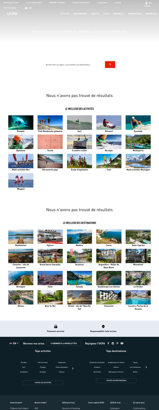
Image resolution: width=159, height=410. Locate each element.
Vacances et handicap (71, 408)
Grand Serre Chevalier (97, 362)
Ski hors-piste (43, 362)
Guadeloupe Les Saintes (116, 362)
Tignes (135, 362)
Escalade (43, 372)
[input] (74, 64)
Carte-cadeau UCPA (96, 402)
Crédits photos (139, 408)
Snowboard (24, 372)
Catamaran (62, 362)
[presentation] (72, 368)
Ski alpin (24, 362)
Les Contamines (135, 367)
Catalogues (115, 408)
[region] (79, 43)
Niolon (135, 372)
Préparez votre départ (19, 408)
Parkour (62, 372)
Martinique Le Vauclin (116, 372)
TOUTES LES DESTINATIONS (116, 380)
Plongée (43, 367)
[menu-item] (64, 13)
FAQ (36, 408)
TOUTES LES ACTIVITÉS (43, 383)
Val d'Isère (97, 372)
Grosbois (97, 367)
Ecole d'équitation (62, 367)
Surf (23, 367)
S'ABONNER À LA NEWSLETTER (64, 343)
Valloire (116, 367)
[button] (14, 343)
